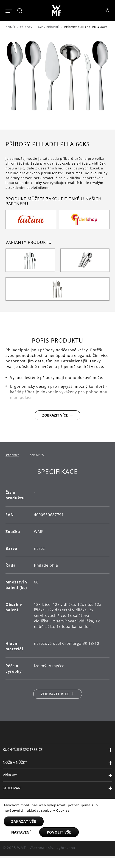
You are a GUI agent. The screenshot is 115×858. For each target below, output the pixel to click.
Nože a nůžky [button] (15, 762)
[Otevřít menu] (9, 10)
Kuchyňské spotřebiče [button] (22, 749)
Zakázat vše (23, 821)
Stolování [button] (12, 788)
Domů (10, 27)
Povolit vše (59, 832)
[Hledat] (20, 11)
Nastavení (21, 832)
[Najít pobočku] (107, 10)
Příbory (26, 27)
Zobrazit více (55, 415)
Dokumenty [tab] (37, 455)
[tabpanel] (57, 583)
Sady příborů (48, 27)
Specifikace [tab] (12, 455)
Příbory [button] (10, 775)
